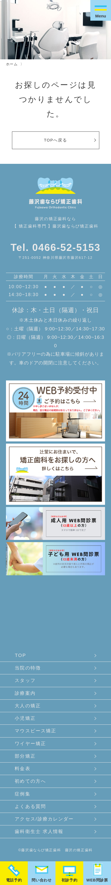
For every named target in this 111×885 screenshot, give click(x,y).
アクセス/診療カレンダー (44, 819)
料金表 (22, 768)
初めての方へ (30, 781)
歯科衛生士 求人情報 (39, 831)
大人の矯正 (28, 705)
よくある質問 (30, 806)
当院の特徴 (28, 668)
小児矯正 (25, 718)
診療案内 (25, 693)
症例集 (22, 794)
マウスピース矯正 (35, 730)
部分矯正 (25, 756)
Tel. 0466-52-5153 (56, 247)
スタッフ (25, 680)
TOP (20, 655)
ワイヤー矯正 (30, 743)
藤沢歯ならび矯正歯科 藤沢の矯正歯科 (56, 850)
